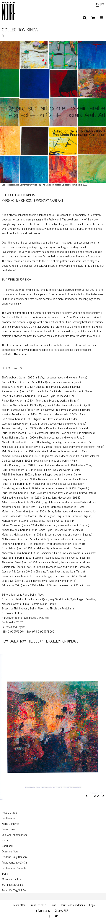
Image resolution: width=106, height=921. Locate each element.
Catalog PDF (61, 910)
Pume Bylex (8, 829)
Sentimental (8, 818)
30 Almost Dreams (12, 884)
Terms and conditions (73, 905)
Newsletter (19, 905)
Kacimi (5, 840)
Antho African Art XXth (14, 862)
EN (97, 4)
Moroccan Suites (11, 879)
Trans (5, 873)
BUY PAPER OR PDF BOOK (16, 279)
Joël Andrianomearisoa (14, 834)
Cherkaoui (7, 845)
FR (102, 4)
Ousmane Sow (10, 851)
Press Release (38, 905)
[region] (53, 732)
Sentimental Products (14, 868)
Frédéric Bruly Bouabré (15, 856)
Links (53, 905)
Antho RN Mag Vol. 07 (14, 890)
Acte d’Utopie (9, 812)
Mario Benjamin (10, 823)
